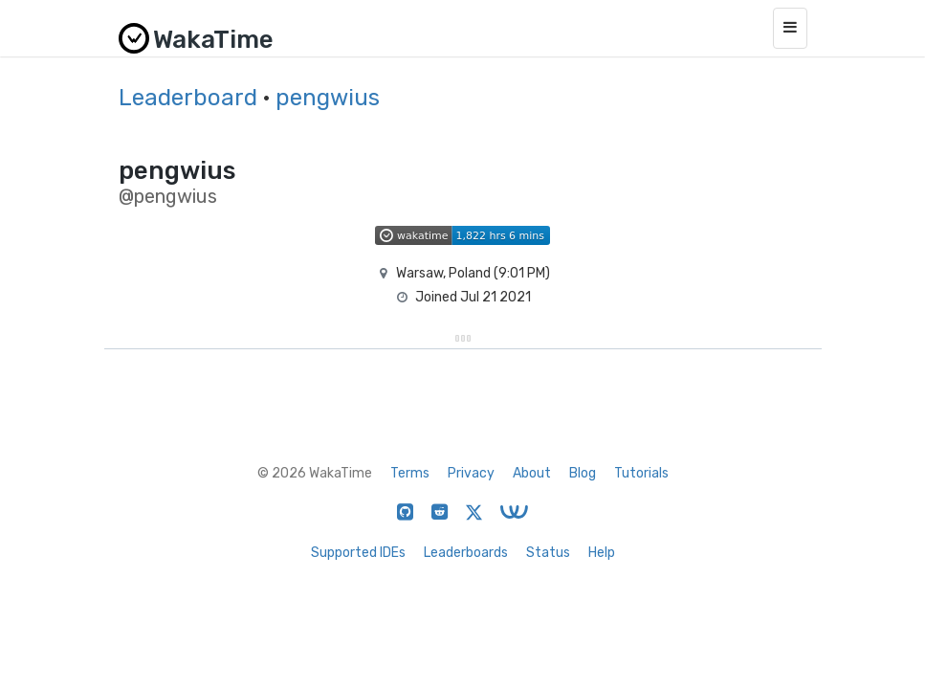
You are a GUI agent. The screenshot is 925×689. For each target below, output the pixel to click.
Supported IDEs (358, 553)
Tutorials (641, 473)
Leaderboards (466, 553)
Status (548, 553)
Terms (409, 473)
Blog (582, 473)
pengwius (327, 97)
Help (601, 553)
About (532, 473)
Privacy (471, 473)
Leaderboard (188, 97)
